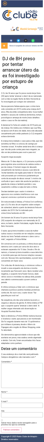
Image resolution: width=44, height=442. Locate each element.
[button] (22, 36)
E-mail (4, 401)
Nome (4, 392)
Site (2, 411)
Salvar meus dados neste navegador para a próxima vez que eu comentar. (18, 424)
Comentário (6, 362)
